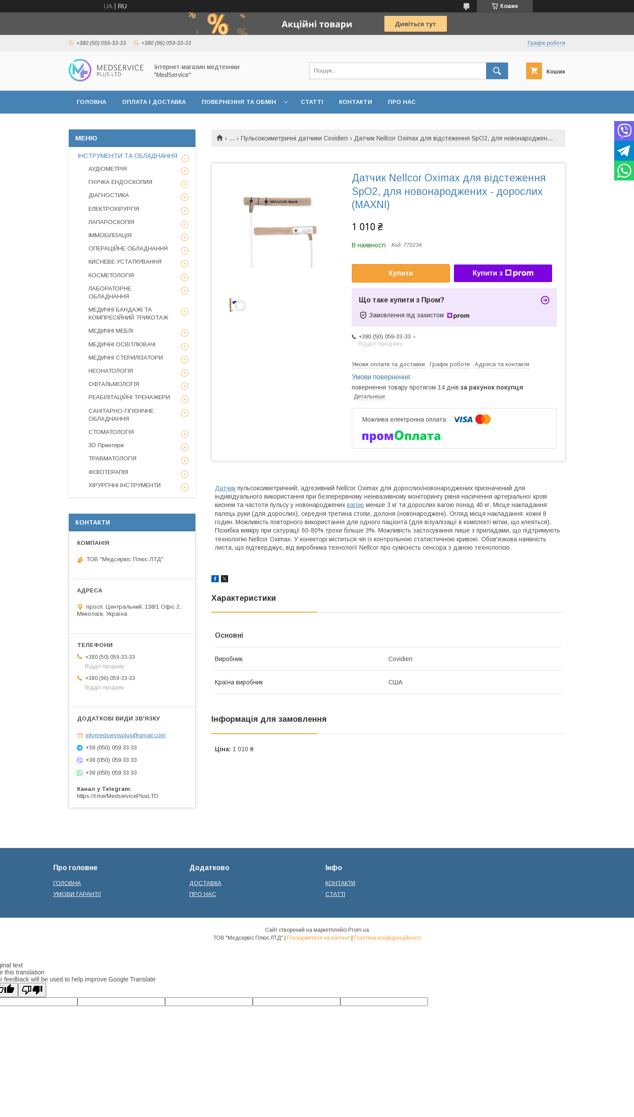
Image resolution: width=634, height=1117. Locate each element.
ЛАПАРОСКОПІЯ (111, 222)
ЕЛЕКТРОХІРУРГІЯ (113, 209)
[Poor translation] (32, 990)
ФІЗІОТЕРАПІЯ (108, 472)
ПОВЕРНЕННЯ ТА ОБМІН (239, 102)
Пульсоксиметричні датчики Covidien (294, 138)
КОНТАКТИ (355, 102)
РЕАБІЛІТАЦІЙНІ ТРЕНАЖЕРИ (129, 397)
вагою (355, 504)
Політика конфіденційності (387, 938)
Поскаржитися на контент (318, 938)
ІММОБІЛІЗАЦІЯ (110, 235)
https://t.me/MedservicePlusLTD (117, 796)
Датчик (225, 488)
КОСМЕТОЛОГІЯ (111, 275)
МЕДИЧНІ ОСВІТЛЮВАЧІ (121, 344)
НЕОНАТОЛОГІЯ (110, 370)
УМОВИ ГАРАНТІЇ (77, 894)
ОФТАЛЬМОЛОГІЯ (113, 384)
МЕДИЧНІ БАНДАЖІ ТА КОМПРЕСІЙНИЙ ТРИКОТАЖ (128, 313)
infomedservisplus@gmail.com (125, 735)
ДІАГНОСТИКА (108, 195)
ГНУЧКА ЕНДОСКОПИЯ (120, 182)
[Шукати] (497, 70)
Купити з (502, 273)
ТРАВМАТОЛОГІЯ (112, 458)
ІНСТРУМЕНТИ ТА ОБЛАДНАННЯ (127, 155)
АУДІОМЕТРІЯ (107, 168)
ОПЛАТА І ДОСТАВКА (154, 102)
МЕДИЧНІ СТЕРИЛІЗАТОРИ (125, 357)
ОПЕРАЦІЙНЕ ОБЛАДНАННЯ (128, 248)
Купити (401, 273)
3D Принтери (106, 445)
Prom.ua (358, 930)
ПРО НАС (402, 102)
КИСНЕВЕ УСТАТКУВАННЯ (125, 261)
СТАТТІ (312, 102)
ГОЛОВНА (91, 102)
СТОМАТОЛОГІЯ (111, 432)
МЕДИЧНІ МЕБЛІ (110, 330)
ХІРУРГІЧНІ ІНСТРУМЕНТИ (124, 485)
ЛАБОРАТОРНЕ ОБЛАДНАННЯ (109, 292)
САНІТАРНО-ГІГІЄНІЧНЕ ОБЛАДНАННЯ (121, 415)
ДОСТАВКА (205, 883)
